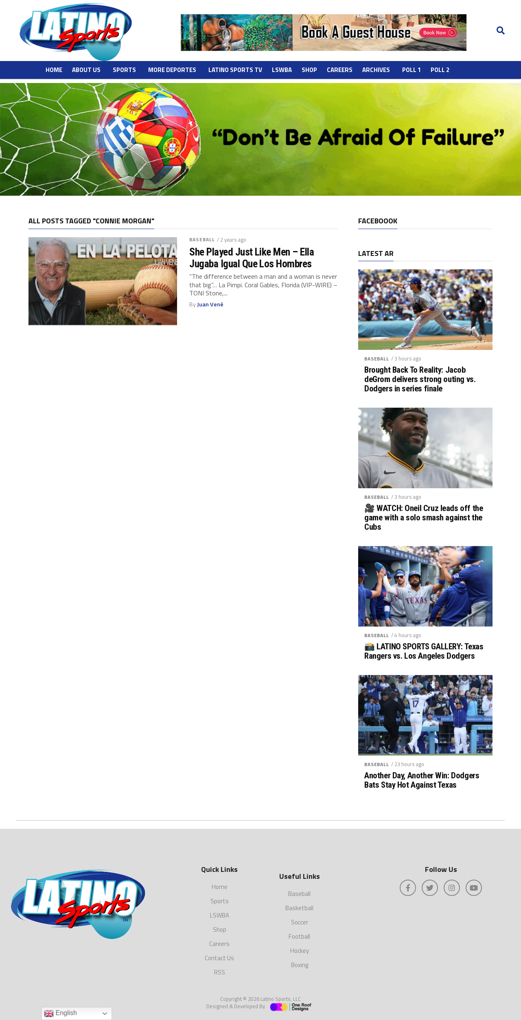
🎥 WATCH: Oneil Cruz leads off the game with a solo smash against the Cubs (423, 518)
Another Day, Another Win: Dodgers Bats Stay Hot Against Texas (421, 780)
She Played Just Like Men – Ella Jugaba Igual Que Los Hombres (251, 257)
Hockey (299, 950)
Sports (124, 69)
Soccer (299, 922)
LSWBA (282, 69)
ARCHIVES (376, 69)
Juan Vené (210, 304)
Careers (339, 69)
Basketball (299, 908)
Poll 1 (411, 69)
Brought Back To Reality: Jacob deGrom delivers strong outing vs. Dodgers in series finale (419, 379)
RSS (219, 972)
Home (54, 69)
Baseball (202, 239)
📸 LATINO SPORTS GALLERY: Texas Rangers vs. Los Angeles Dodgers (424, 651)
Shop (309, 69)
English (60, 1013)
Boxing (299, 965)
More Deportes (172, 69)
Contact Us (219, 958)
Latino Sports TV (235, 69)
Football (299, 936)
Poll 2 (440, 69)
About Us (86, 69)
